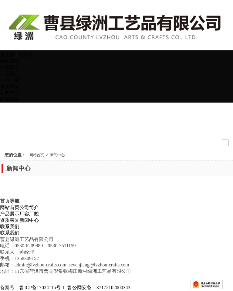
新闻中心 (9, 92)
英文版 (8, 54)
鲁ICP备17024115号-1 (42, 287)
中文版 (25, 54)
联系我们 (9, 99)
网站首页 (9, 60)
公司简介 (9, 67)
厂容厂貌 (9, 80)
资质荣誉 (9, 86)
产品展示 (9, 73)
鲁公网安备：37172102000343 (99, 287)
